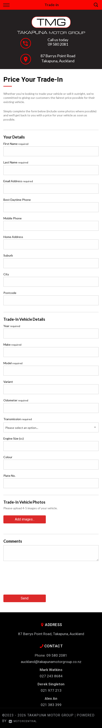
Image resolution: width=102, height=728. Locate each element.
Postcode (9, 293)
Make (12, 344)
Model (12, 363)
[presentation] (35, 579)
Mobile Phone (12, 218)
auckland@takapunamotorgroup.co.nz (51, 662)
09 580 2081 (58, 44)
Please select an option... (21, 427)
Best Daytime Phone (17, 199)
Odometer (15, 400)
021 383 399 (51, 705)
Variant (8, 381)
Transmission (17, 419)
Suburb (8, 255)
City (6, 274)
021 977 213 (51, 690)
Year (11, 326)
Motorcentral (23, 721)
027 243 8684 (51, 676)
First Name (15, 143)
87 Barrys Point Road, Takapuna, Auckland (51, 634)
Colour (7, 457)
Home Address (13, 237)
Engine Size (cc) (13, 438)
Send (24, 598)
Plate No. (9, 475)
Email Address (18, 181)
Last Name (15, 162)
